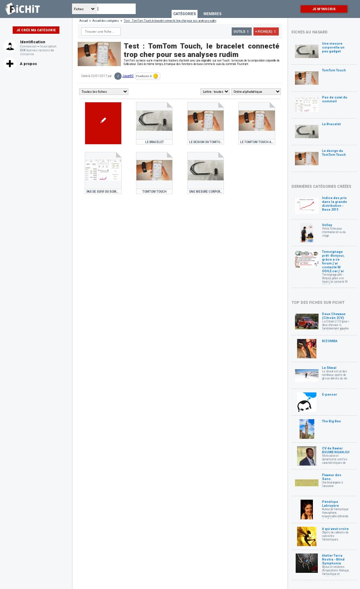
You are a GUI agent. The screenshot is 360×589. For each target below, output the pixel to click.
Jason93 (128, 76)
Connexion (28, 46)
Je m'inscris (324, 9)
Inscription (48, 46)
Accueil (83, 21)
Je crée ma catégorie (36, 30)
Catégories (184, 14)
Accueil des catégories (105, 21)
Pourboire (147, 76)
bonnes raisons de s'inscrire (37, 52)
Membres (212, 14)
